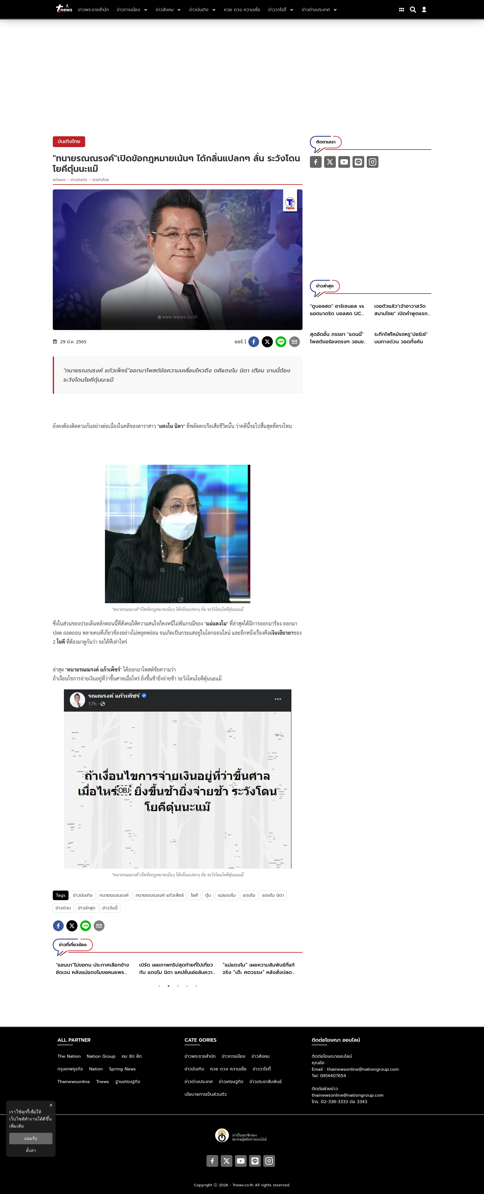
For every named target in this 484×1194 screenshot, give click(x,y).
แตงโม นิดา (273, 895)
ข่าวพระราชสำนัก (200, 1056)
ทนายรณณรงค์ (114, 895)
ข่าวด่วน (63, 908)
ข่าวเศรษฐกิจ (231, 1081)
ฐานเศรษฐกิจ (127, 1081)
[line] (280, 341)
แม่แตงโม (227, 895)
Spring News (122, 1069)
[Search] (414, 9)
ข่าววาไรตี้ (262, 1069)
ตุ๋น (208, 895)
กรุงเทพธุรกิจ (70, 1069)
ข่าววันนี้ (110, 908)
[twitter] (267, 341)
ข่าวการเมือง (233, 1056)
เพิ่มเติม (16, 1126)
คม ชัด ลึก (132, 1056)
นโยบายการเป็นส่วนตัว (206, 1094)
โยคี (194, 895)
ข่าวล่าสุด (86, 908)
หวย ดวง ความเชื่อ (228, 1069)
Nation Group (101, 1056)
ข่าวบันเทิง (79, 180)
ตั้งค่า (31, 1150)
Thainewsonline (73, 1081)
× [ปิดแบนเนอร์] (50, 1105)
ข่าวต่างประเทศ (199, 1081)
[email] (294, 341)
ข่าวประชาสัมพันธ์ (265, 1081)
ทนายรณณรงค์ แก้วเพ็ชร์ (160, 895)
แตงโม (249, 895)
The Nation (69, 1056)
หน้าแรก (59, 180)
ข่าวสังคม (261, 1056)
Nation (96, 1069)
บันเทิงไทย (100, 180)
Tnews (102, 1081)
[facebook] (253, 341)
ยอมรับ (30, 1138)
